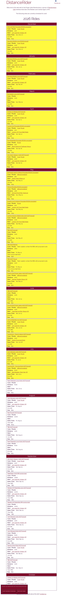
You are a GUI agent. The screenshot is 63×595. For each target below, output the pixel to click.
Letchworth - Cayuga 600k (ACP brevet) (19, 366)
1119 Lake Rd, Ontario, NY (19, 33)
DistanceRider (18, 2)
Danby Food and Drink (18, 340)
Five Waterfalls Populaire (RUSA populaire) (19, 140)
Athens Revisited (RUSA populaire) (17, 187)
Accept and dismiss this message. (9, 591)
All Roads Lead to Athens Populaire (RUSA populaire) (22, 172)
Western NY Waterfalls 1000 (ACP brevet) (19, 488)
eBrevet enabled (22, 174)
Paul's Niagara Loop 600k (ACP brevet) (18, 380)
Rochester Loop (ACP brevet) (15, 94)
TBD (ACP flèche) (12, 244)
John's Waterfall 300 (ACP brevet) (17, 320)
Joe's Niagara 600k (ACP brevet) (16, 531)
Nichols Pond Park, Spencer (20, 193)
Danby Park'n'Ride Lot (18, 178)
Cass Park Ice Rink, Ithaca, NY (20, 311)
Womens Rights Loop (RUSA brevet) (17, 41)
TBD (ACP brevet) (12, 230)
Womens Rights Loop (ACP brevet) (17, 59)
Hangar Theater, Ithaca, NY (19, 279)
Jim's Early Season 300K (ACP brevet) (18, 155)
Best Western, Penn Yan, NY (20, 372)
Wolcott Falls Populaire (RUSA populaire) (19, 27)
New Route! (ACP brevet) (14, 412)
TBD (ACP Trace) (12, 259)
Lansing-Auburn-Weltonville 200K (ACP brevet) (20, 216)
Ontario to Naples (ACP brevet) (16, 112)
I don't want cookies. (22, 591)
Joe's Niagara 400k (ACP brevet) (16, 352)
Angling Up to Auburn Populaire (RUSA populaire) (21, 201)
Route (22, 29)
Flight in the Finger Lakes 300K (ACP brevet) (20, 273)
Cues (18, 29)
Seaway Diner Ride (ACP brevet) (16, 545)
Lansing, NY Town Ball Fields (20, 132)
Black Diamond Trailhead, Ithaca (21, 146)
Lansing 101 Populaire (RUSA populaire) (18, 126)
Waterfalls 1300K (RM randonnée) (17, 473)
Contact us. (43, 594)
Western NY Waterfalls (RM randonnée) (18, 502)
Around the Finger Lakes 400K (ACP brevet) (19, 305)
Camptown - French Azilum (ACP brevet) (19, 334)
